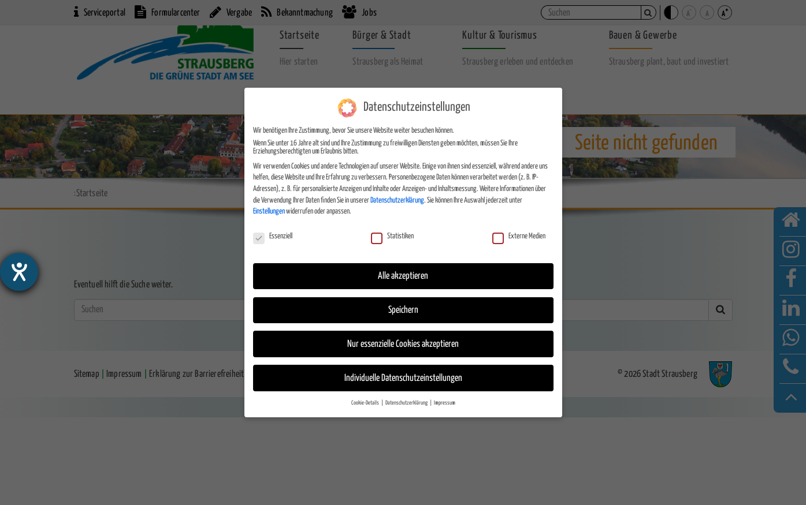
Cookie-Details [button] (365, 403)
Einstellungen (269, 211)
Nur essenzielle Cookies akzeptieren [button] (403, 344)
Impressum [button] (444, 403)
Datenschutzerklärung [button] (407, 403)
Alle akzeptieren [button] (403, 275)
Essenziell (272, 237)
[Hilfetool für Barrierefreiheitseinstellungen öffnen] (19, 272)
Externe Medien (518, 237)
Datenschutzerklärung (397, 200)
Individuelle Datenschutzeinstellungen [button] (403, 378)
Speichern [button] (403, 310)
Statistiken (392, 237)
